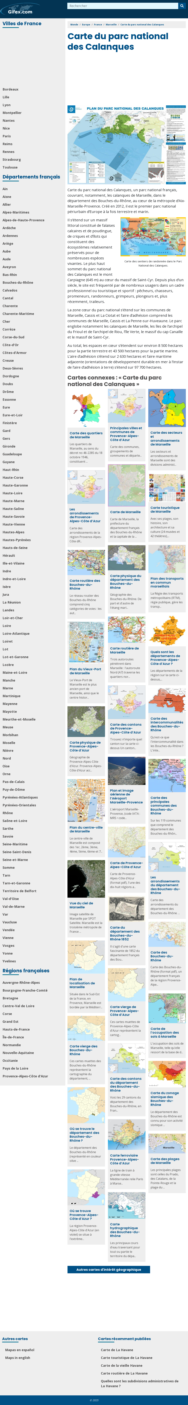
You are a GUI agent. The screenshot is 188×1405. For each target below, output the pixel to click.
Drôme (8, 391)
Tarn (6, 875)
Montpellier (12, 112)
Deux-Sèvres (13, 368)
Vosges (8, 945)
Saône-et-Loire (15, 821)
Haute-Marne (13, 501)
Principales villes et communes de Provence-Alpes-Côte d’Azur (126, 434)
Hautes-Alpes (13, 532)
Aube (7, 251)
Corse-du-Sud (13, 337)
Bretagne (10, 998)
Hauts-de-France (16, 1029)
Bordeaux (10, 89)
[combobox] (122, 6)
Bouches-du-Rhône (18, 282)
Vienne (8, 938)
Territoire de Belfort (19, 891)
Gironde (9, 446)
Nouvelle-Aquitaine (18, 1053)
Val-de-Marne (14, 906)
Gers (6, 438)
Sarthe (8, 828)
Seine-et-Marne (15, 860)
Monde (74, 24)
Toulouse (10, 167)
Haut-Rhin (11, 469)
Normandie (12, 1045)
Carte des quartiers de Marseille (86, 435)
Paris (7, 136)
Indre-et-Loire (14, 579)
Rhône (8, 813)
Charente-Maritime (18, 313)
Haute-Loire (13, 493)
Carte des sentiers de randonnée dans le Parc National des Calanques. (153, 263)
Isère (7, 586)
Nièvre (8, 750)
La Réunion (12, 602)
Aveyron (9, 267)
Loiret (8, 641)
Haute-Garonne (15, 485)
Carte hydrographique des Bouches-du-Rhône (105, 1233)
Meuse (8, 727)
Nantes (9, 120)
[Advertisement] (33, 57)
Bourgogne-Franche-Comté (25, 990)
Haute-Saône (13, 508)
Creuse (8, 360)
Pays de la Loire (15, 1068)
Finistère (10, 423)
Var (5, 914)
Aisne (7, 196)
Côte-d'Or (11, 345)
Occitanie (10, 1060)
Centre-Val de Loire (18, 1006)
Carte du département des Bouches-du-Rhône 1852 (104, 937)
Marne (8, 688)
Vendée (9, 930)
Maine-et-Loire (15, 672)
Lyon (7, 105)
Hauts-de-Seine (15, 547)
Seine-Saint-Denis (17, 852)
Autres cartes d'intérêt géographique (108, 1269)
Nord (7, 758)
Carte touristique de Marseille (124, 509)
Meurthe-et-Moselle (19, 719)
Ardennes (10, 235)
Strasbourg (12, 159)
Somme (9, 867)
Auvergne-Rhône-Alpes (21, 982)
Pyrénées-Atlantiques (20, 797)
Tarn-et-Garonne (16, 883)
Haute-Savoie (14, 516)
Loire (7, 625)
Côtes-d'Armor (15, 352)
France (98, 24)
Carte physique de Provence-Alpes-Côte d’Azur (125, 746)
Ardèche (9, 228)
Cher (6, 321)
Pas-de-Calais (13, 782)
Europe (86, 24)
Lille (6, 97)
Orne (7, 774)
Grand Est (11, 1021)
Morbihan (10, 735)
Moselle (9, 743)
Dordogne (11, 376)
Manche (9, 680)
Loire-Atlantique (16, 633)
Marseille (111, 24)
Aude (7, 259)
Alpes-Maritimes (16, 212)
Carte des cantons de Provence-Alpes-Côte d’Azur (105, 729)
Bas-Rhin (10, 274)
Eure (6, 407)
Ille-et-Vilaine (13, 563)
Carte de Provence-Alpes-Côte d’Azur (106, 867)
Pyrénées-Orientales (19, 805)
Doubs (8, 384)
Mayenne (10, 704)
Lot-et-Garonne (15, 657)
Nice (6, 128)
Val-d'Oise (11, 899)
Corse (7, 1014)
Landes (8, 610)
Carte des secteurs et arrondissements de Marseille (166, 438)
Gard (6, 430)
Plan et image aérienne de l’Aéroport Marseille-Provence (106, 797)
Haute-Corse (13, 477)
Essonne (9, 399)
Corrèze (9, 329)
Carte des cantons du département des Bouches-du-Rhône (105, 1088)
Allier (7, 204)
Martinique (12, 696)
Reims (7, 144)
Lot (5, 649)
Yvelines (9, 961)
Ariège (8, 243)
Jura (6, 594)
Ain (5, 189)
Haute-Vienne (14, 524)
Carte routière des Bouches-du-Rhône (125, 585)
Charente (10, 306)
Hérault (9, 555)
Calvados (10, 290)
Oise (6, 766)
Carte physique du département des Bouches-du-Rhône (105, 581)
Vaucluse (10, 922)
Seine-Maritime (15, 844)
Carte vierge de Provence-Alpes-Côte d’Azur (104, 1014)
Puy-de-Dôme (14, 789)
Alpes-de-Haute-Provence (23, 220)
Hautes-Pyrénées (17, 540)
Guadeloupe (12, 454)
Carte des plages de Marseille (144, 1162)
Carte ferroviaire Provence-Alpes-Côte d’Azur (104, 1162)
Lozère (8, 664)
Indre (7, 571)
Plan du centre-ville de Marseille (126, 829)
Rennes (8, 151)
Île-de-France (13, 1037)
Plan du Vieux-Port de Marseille (126, 671)
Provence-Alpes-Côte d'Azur (25, 1076)
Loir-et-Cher (13, 618)
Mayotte (10, 711)
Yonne (8, 953)
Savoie (8, 836)
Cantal (8, 298)
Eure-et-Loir (13, 415)
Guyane (9, 462)
